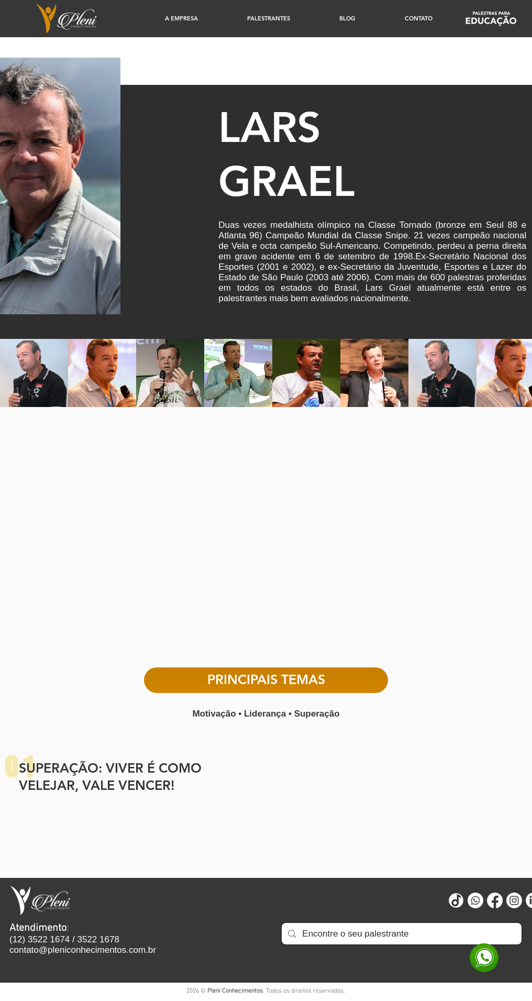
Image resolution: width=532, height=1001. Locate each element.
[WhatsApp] (484, 957)
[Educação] (491, 18)
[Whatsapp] (475, 900)
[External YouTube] (266, 541)
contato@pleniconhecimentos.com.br (82, 950)
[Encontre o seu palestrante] (401, 933)
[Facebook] (495, 900)
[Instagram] (514, 900)
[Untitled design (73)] (456, 900)
